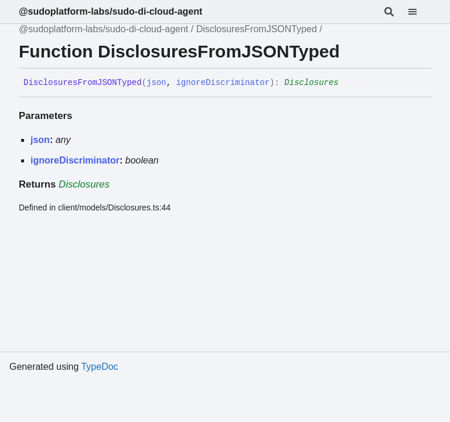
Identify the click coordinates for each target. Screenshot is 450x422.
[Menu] (419, 11)
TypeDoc (99, 367)
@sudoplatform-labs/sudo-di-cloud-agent (110, 11)
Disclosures (311, 82)
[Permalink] (347, 83)
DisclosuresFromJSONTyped (256, 29)
